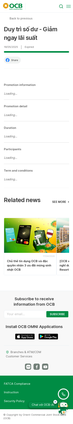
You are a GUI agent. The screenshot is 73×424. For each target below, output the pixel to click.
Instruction (11, 392)
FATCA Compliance (17, 384)
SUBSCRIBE (57, 314)
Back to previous (21, 18)
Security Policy (14, 401)
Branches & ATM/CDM (23, 352)
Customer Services (19, 356)
